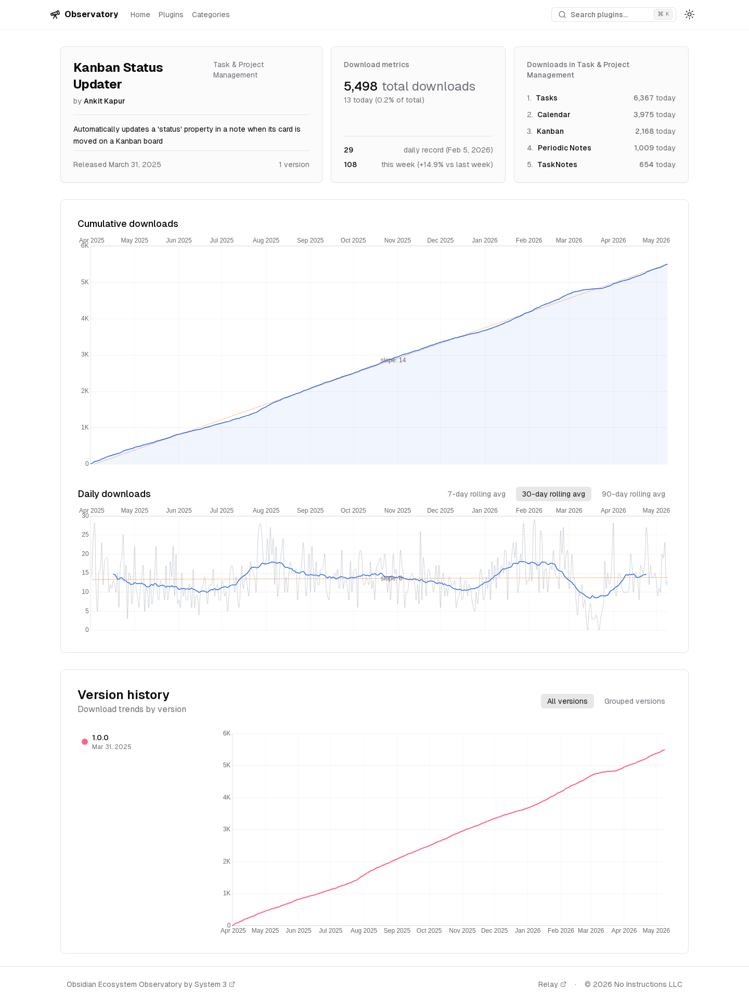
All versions (567, 701)
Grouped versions (634, 701)
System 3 (215, 984)
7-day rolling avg (476, 494)
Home (140, 14)
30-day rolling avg (553, 494)
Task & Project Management (238, 69)
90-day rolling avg (633, 494)
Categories (211, 14)
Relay (552, 984)
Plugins (171, 14)
